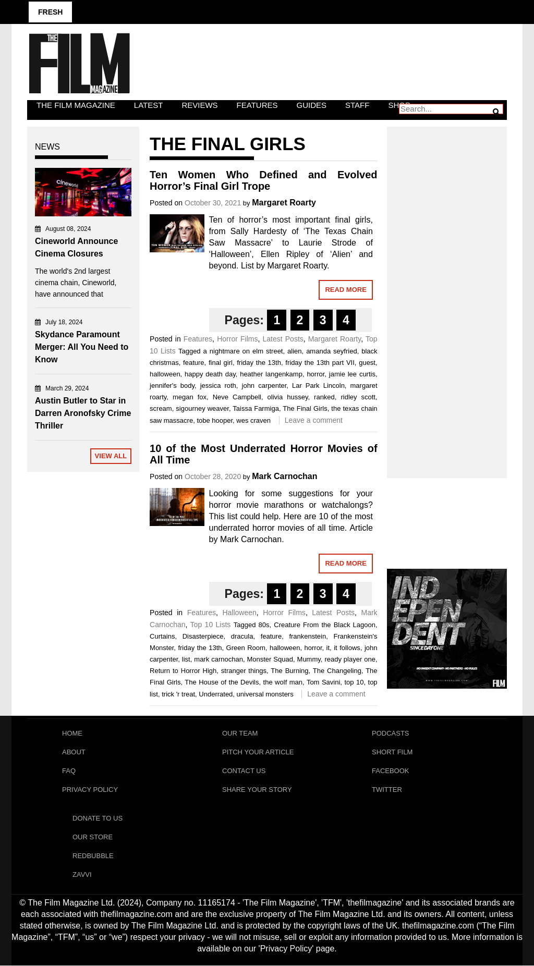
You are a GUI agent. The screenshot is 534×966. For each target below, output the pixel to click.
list (186, 659)
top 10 (353, 682)
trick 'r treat (178, 694)
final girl (221, 362)
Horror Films (237, 339)
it (328, 648)
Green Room (245, 648)
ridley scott (358, 397)
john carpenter (264, 385)
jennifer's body (172, 385)
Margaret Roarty (284, 202)
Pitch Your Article (258, 752)
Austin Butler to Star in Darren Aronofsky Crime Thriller (83, 413)
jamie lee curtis (352, 374)
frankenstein (307, 636)
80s (264, 625)
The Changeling (337, 671)
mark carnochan (218, 659)
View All (111, 456)
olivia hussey (288, 397)
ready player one (349, 659)
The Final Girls (305, 408)
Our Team (240, 733)
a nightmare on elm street (243, 351)
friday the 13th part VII (319, 362)
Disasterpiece (203, 636)
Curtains (162, 636)
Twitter (387, 789)
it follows (347, 648)
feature (193, 362)
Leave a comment (314, 420)
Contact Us (243, 771)
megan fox (190, 397)
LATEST (148, 105)
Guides (312, 105)
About (74, 752)
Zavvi (82, 875)
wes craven (253, 420)
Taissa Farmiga (256, 408)
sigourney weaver (202, 408)
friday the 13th (259, 362)
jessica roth (218, 385)
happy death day (210, 374)
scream (161, 408)
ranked (324, 397)
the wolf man (282, 682)
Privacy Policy (90, 789)
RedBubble (93, 856)
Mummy (309, 659)
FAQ (69, 771)
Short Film (392, 752)
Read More (345, 290)
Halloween (239, 612)
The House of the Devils (222, 682)
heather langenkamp (271, 374)
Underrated (216, 694)
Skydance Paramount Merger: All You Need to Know (81, 347)
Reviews (199, 105)
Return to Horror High (183, 671)
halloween (165, 374)
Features (257, 105)
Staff (357, 105)
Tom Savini (323, 682)
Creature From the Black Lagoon (324, 625)
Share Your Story (257, 789)
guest (367, 362)
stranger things (243, 671)
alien (294, 351)
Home (72, 733)
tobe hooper (215, 420)
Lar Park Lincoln (318, 385)
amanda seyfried (331, 351)
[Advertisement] (447, 290)
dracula (242, 636)
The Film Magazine (76, 105)
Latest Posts (282, 339)
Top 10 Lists (210, 624)
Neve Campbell (237, 397)
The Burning (289, 671)
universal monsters (265, 694)
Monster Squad (270, 659)
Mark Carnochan (284, 476)
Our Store (92, 837)
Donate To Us (97, 819)
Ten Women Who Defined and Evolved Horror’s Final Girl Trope (264, 180)
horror (315, 374)
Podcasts (390, 733)
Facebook (390, 771)
